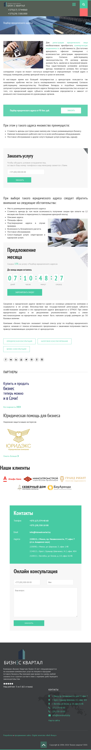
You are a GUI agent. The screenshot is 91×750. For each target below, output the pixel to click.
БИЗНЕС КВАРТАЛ (41, 25)
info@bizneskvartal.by (61, 715)
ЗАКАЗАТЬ (71, 110)
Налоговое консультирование (54, 341)
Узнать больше (11, 456)
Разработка (8, 735)
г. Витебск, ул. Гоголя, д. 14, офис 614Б (67, 703)
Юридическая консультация (19, 341)
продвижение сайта (23, 735)
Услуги (55, 25)
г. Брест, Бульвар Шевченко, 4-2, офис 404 (69, 700)
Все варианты (12, 407)
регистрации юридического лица (70, 42)
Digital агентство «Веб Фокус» (44, 735)
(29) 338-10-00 (58, 711)
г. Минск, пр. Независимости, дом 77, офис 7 (70, 696)
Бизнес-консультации (16, 349)
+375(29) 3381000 (17, 13)
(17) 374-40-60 (58, 707)
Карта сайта (54, 720)
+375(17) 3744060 (17, 9)
